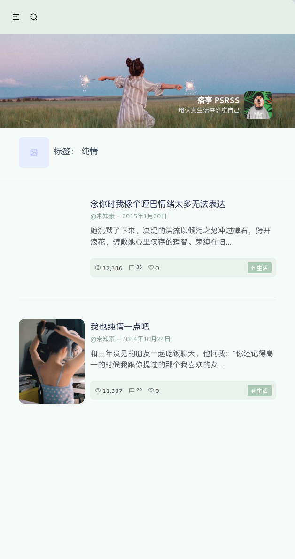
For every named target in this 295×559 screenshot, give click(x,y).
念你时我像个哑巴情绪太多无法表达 (157, 203)
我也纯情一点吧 (119, 326)
